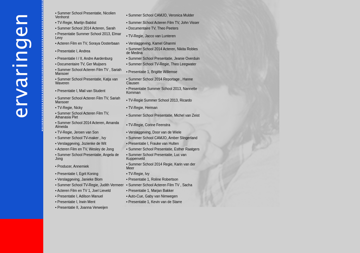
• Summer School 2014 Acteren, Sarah (85, 28)
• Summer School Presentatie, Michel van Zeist (163, 115)
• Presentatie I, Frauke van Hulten (152, 143)
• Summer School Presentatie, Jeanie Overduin (163, 58)
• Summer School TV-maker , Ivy (80, 138)
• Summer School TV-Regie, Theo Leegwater (161, 64)
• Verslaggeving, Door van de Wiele (153, 132)
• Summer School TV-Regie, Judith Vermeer (89, 185)
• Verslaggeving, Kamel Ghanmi (151, 43)
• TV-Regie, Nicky (69, 108)
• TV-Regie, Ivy (137, 174)
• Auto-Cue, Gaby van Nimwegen (152, 196)
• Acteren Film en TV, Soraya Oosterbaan (87, 43)
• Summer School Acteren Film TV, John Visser (162, 23)
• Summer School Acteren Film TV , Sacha (159, 185)
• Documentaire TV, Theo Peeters (152, 28)
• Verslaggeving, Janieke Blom (79, 179)
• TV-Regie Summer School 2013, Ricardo (159, 100)
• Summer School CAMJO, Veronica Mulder (160, 15)
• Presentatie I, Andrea (72, 51)
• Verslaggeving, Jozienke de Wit (80, 143)
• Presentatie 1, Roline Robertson (152, 179)
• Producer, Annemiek (72, 166)
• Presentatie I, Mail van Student (80, 91)
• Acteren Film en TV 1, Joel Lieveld (83, 191)
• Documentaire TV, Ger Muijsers (80, 64)
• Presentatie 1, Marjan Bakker (150, 191)
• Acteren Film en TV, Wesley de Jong (84, 149)
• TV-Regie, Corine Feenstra (148, 125)
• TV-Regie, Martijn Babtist (75, 23)
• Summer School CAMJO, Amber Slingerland (161, 138)
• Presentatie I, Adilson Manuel (79, 196)
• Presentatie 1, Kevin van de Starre (154, 202)
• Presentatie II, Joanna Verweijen (81, 207)
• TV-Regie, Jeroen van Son (76, 132)
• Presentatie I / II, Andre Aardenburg (83, 58)
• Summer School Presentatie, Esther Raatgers (163, 149)
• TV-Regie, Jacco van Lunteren (151, 36)
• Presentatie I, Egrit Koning (76, 174)
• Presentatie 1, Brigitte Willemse (151, 72)
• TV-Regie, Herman (142, 108)
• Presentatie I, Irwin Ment (75, 202)
